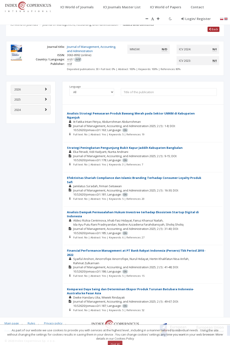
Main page (11, 323)
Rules (31, 323)
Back (213, 29)
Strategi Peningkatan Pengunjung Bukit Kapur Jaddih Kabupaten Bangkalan (125, 148)
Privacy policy (53, 323)
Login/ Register (196, 18)
